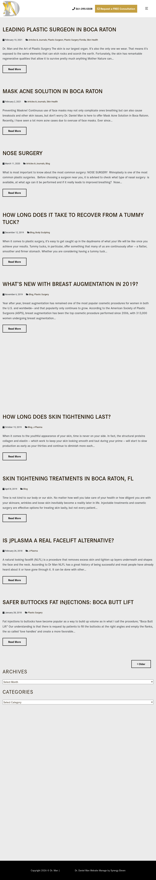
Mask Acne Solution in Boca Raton (53, 90)
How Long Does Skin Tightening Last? (57, 416)
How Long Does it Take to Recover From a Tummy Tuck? (73, 218)
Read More (14, 69)
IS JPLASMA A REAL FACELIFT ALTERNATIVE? (58, 540)
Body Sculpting (42, 232)
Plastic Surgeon (55, 40)
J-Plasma (37, 427)
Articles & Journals (38, 40)
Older (141, 664)
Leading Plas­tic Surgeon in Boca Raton (59, 29)
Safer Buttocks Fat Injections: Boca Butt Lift (68, 601)
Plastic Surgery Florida (75, 40)
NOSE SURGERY (23, 152)
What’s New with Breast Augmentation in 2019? (70, 283)
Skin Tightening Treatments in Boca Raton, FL (68, 478)
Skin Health (92, 40)
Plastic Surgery (41, 294)
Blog (48, 163)
